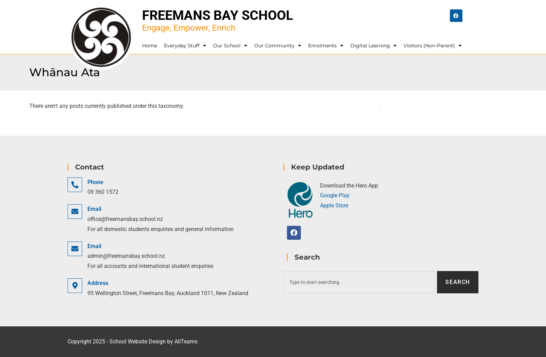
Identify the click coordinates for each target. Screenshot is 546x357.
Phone (95, 182)
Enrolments (325, 45)
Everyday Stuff (185, 45)
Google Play (335, 195)
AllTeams (185, 341)
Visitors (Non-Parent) (433, 45)
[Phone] (75, 184)
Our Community (277, 45)
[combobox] (358, 282)
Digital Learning (373, 45)
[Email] (75, 211)
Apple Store (334, 205)
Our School (230, 45)
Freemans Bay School (217, 15)
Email (94, 209)
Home (149, 45)
